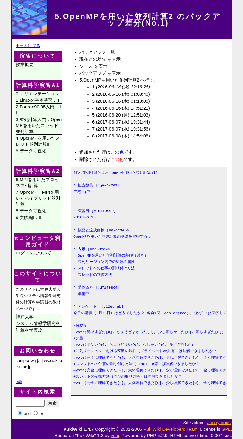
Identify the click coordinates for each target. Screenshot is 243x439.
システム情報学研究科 (38, 323)
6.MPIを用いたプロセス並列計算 (37, 182)
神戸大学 (25, 316)
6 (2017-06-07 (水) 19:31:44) (121, 122)
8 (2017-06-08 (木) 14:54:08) (121, 135)
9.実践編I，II (28, 217)
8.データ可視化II (32, 210)
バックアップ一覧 (97, 52)
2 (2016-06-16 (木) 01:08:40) (121, 94)
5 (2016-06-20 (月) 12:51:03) (121, 115)
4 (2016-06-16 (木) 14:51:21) (121, 108)
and (27, 413)
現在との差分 (92, 59)
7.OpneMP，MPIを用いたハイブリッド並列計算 (38, 198)
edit (19, 381)
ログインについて (33, 252)
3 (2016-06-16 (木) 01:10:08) (121, 101)
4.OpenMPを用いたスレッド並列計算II (38, 141)
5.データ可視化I (31, 150)
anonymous (219, 422)
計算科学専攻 (29, 330)
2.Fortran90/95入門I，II (38, 109)
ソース (86, 66)
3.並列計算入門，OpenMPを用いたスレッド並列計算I (39, 125)
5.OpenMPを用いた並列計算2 (109, 79)
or (41, 413)
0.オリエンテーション (37, 93)
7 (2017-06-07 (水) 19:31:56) (121, 128)
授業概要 (25, 64)
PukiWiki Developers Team (170, 429)
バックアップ (92, 73)
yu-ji (115, 435)
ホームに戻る (28, 45)
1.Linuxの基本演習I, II (37, 100)
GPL (226, 429)
